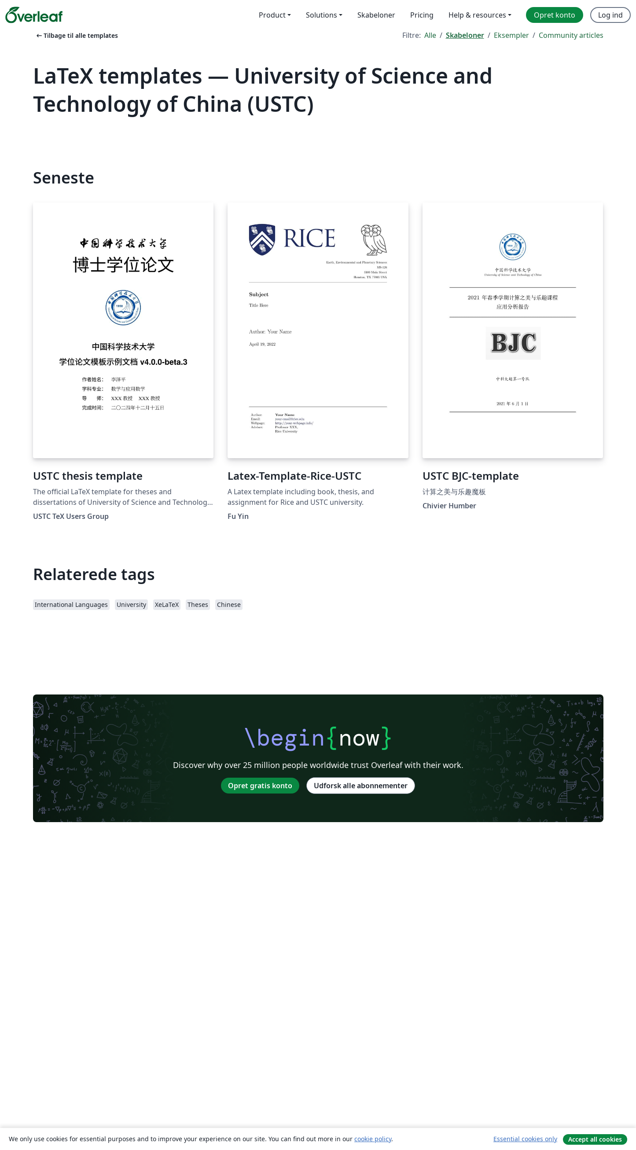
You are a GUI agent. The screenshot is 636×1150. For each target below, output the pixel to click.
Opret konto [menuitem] (554, 15)
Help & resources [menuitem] (477, 15)
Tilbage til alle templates (76, 35)
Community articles (571, 35)
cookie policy (372, 1139)
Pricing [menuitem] (422, 15)
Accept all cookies (595, 1139)
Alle (430, 35)
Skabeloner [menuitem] (376, 15)
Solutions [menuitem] (321, 15)
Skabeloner (465, 35)
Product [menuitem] (272, 15)
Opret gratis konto (260, 785)
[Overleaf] (33, 15)
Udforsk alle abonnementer (361, 785)
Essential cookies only (525, 1139)
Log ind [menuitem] (610, 15)
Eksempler (511, 35)
